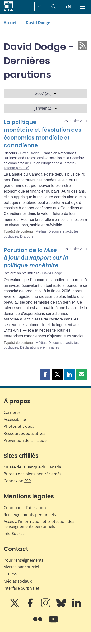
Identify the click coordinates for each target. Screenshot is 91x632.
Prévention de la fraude (25, 440)
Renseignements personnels (30, 514)
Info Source (14, 533)
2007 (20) (45, 93)
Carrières (12, 412)
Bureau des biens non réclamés (32, 473)
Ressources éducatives (24, 433)
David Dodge (38, 22)
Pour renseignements (23, 560)
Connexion (17, 481)
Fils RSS (10, 574)
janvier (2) (45, 108)
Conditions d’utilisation (25, 507)
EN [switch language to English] (68, 6)
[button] (45, 374)
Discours (26, 236)
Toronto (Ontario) (16, 168)
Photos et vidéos (19, 426)
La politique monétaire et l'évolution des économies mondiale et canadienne (42, 133)
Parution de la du (36, 258)
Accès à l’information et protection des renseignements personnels (39, 524)
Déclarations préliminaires (39, 347)
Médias (41, 231)
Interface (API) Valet (21, 588)
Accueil (10, 22)
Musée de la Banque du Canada (32, 467)
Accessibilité (15, 419)
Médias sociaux (18, 581)
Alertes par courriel (21, 567)
